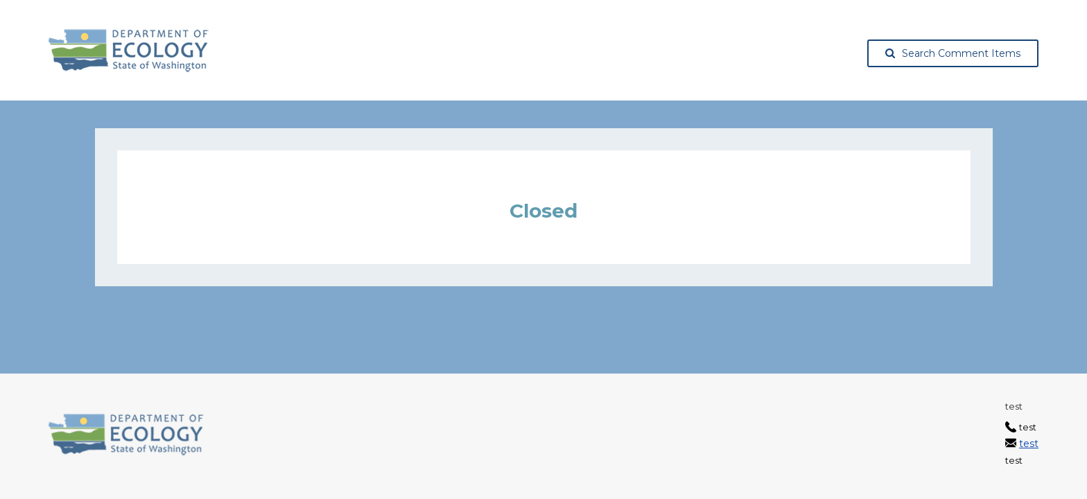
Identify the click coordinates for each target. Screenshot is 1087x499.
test (1028, 443)
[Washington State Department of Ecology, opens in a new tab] (129, 50)
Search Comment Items (952, 53)
